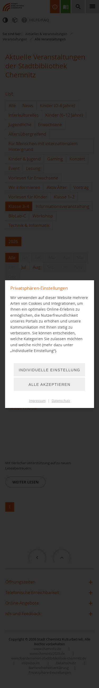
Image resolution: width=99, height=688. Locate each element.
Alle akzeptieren (49, 384)
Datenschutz (61, 401)
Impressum (37, 401)
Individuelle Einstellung (49, 370)
